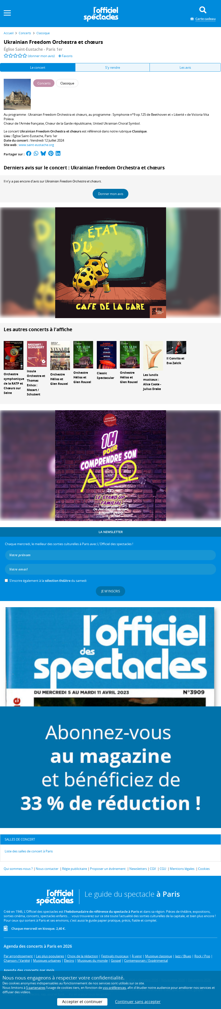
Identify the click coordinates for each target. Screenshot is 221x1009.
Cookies (204, 868)
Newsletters (138, 868)
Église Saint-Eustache (28, 136)
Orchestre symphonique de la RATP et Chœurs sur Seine (14, 383)
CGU (163, 868)
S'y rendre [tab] (112, 67)
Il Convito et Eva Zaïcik (175, 360)
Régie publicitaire (74, 868)
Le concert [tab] (37, 67)
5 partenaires (35, 987)
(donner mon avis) (41, 56)
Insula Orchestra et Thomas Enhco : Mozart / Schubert (36, 382)
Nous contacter (47, 868)
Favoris (65, 56)
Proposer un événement (108, 868)
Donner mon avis (110, 194)
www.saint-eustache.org (36, 145)
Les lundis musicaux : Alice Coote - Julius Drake (152, 382)
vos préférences (114, 987)
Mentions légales (182, 868)
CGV (153, 868)
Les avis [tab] (185, 67)
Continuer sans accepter (138, 1001)
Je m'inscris (110, 591)
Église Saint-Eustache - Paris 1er (33, 49)
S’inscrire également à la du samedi (47, 580)
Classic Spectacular (105, 375)
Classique (139, 131)
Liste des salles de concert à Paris (29, 851)
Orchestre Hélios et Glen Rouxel (59, 379)
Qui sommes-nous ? (18, 868)
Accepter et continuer (82, 1001)
